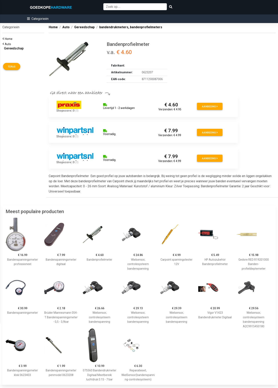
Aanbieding (210, 106)
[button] (38, 19)
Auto (8, 44)
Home (9, 38)
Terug (11, 66)
